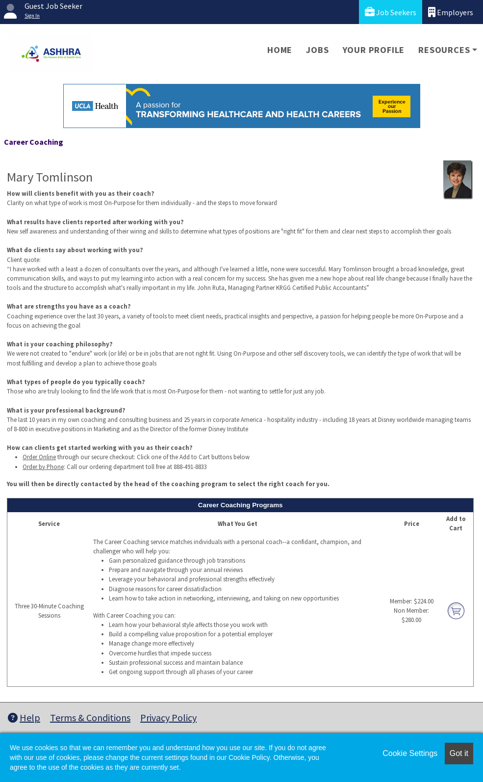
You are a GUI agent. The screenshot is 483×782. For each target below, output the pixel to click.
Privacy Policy (168, 717)
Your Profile (374, 49)
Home (279, 49)
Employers (450, 12)
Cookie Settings (409, 753)
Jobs (317, 49)
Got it (459, 753)
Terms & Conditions (90, 717)
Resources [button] (444, 49)
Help (24, 717)
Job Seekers (390, 12)
